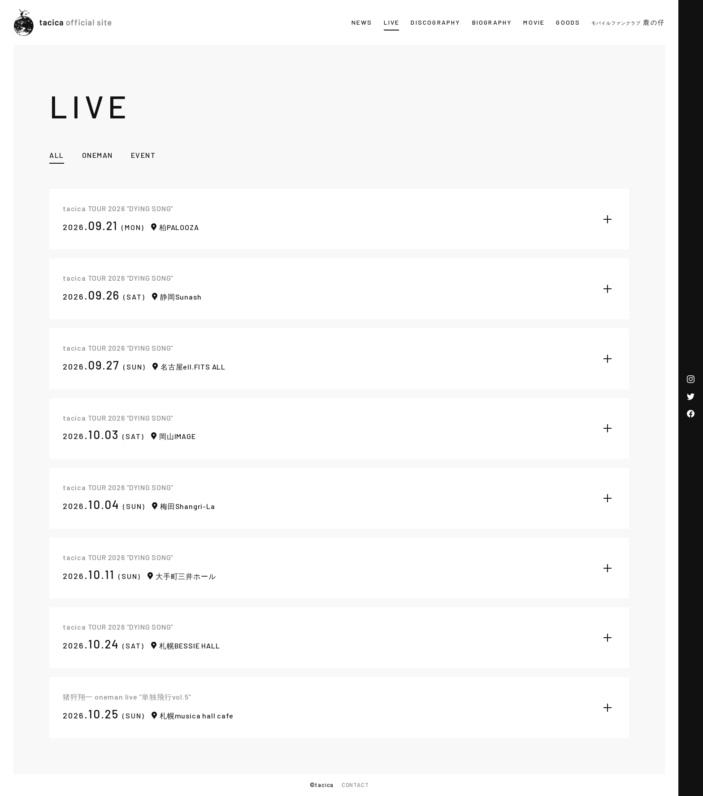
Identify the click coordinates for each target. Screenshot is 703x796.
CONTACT (355, 784)
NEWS (362, 22)
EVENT (143, 155)
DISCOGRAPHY (435, 22)
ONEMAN (97, 155)
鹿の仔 (628, 22)
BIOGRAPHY (492, 22)
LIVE (392, 22)
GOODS (568, 22)
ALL (56, 155)
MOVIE (534, 22)
